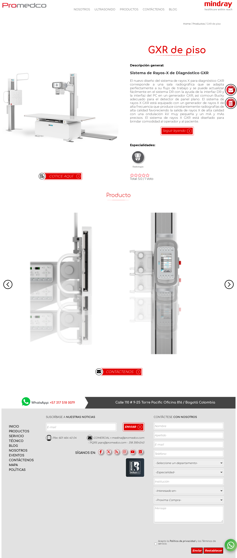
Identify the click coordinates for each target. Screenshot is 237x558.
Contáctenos (153, 9)
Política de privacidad (182, 541)
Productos (129, 9)
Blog (173, 9)
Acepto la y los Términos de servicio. (187, 542)
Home (187, 23)
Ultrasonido (104, 9)
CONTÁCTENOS (119, 372)
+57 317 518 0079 (62, 403)
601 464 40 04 (67, 437)
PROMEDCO (24, 5)
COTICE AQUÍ (61, 176)
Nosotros (82, 9)
